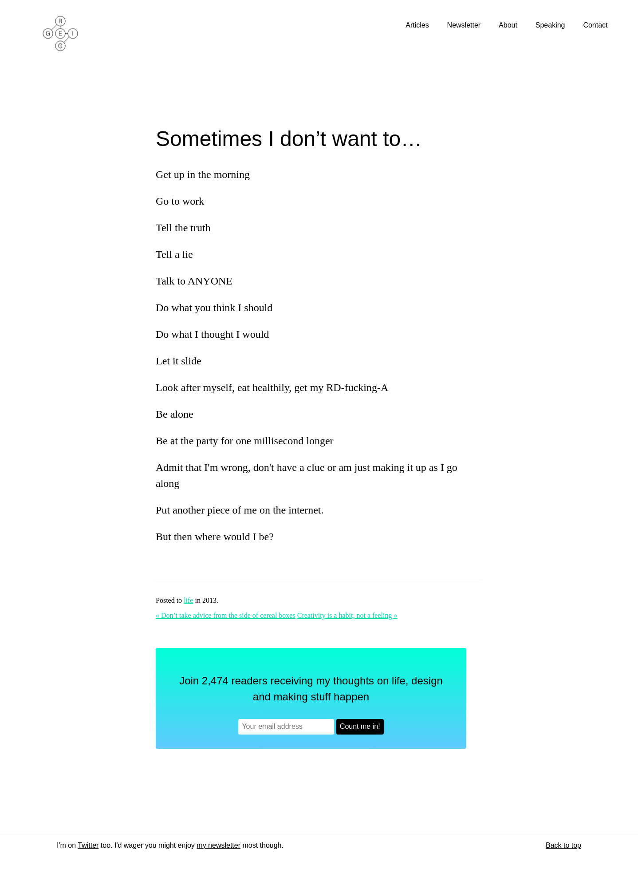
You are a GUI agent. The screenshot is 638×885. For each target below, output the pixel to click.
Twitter (88, 845)
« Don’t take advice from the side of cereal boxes (225, 615)
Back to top (563, 845)
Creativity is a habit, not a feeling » (347, 615)
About (509, 25)
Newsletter (465, 25)
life (188, 600)
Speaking (551, 25)
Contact (596, 25)
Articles (418, 25)
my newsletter (218, 845)
